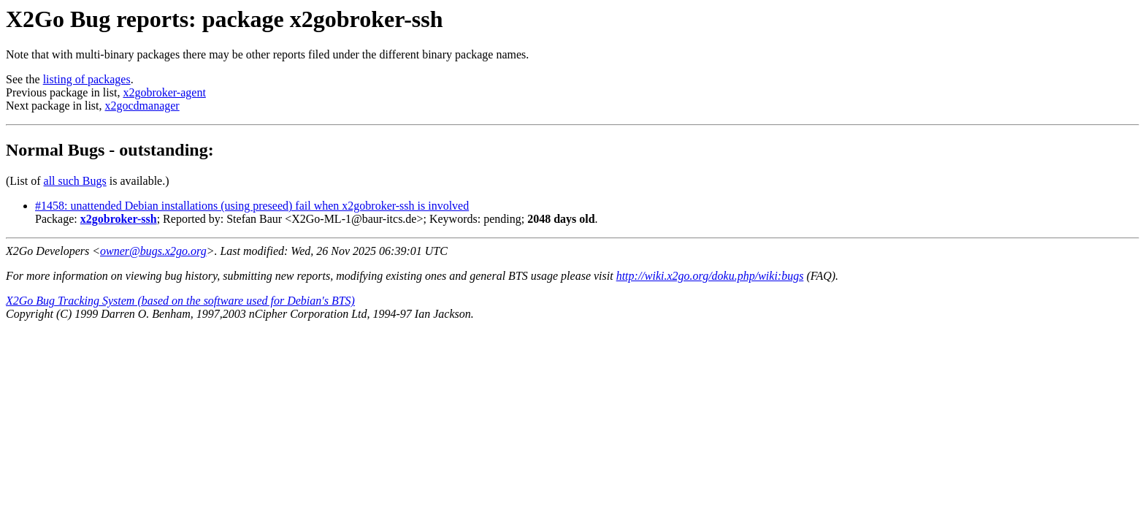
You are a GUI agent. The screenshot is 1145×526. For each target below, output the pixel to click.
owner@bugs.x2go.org (153, 251)
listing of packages (87, 79)
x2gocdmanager (142, 105)
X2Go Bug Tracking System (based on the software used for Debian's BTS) (180, 300)
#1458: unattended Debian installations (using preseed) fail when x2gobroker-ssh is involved (252, 205)
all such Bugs (75, 181)
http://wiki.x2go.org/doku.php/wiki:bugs (710, 276)
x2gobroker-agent (164, 92)
